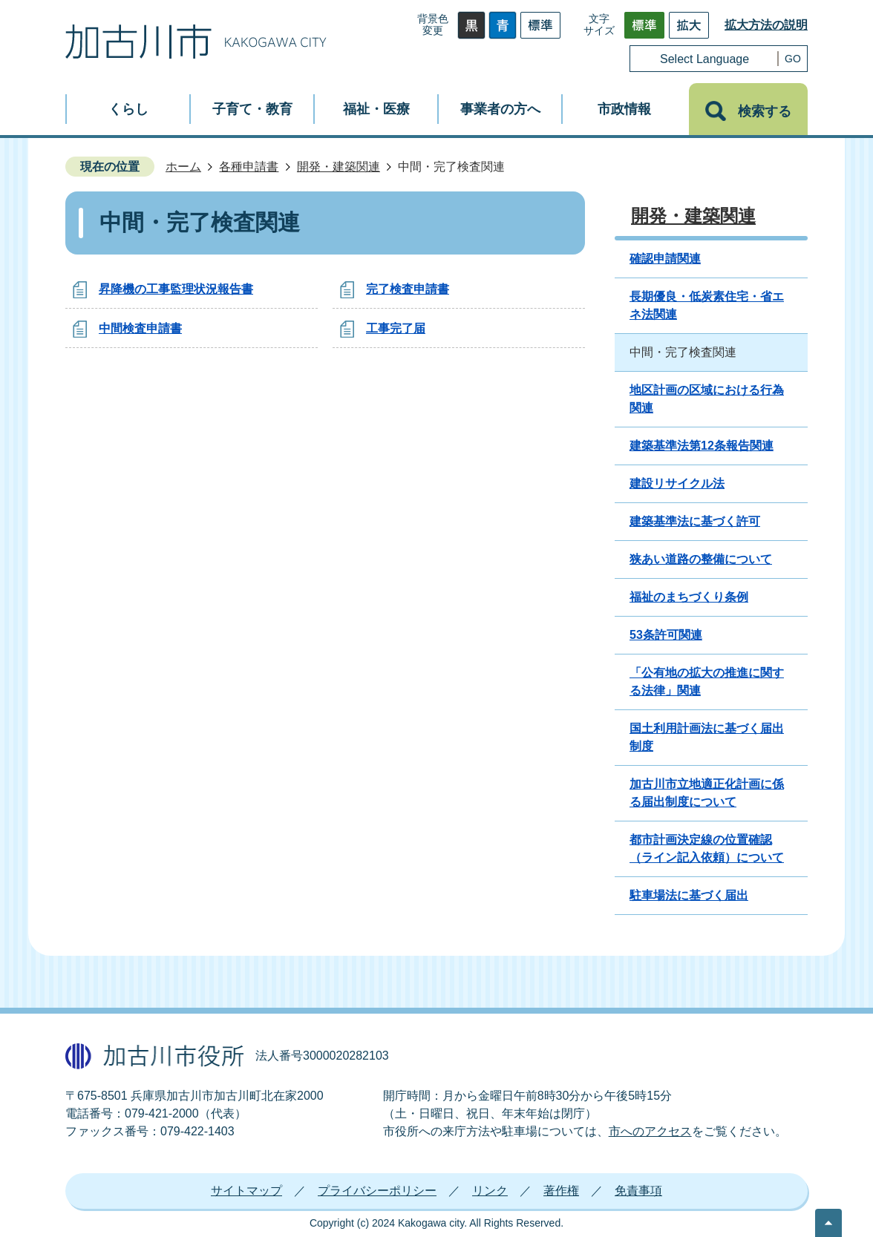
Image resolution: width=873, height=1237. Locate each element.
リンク (490, 1190)
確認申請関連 (665, 258)
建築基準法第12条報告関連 (702, 445)
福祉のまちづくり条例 (689, 597)
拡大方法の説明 (766, 25)
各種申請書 (248, 166)
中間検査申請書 (140, 328)
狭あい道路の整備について (701, 559)
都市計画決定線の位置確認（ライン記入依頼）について (707, 848)
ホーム (183, 166)
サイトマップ (246, 1190)
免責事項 (638, 1190)
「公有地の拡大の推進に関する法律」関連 (707, 681)
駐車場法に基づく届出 (689, 895)
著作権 (561, 1190)
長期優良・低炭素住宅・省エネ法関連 (707, 305)
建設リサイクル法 (677, 483)
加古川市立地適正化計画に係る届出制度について (707, 793)
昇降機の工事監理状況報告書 (176, 289)
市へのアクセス (650, 1131)
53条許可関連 (666, 635)
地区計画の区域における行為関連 (707, 399)
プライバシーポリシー (377, 1190)
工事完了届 (395, 328)
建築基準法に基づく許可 (695, 521)
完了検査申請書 (407, 289)
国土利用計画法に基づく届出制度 (707, 737)
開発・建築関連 (338, 166)
